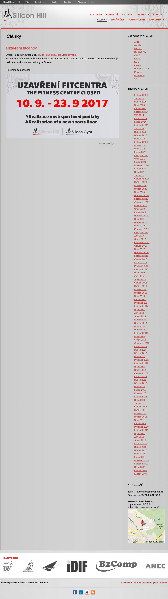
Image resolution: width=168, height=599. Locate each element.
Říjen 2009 (139, 467)
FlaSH (137, 58)
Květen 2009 (140, 474)
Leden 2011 (140, 423)
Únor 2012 (139, 386)
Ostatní (138, 65)
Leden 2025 (140, 108)
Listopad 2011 (141, 396)
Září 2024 (139, 115)
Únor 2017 (139, 249)
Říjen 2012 (139, 366)
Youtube (137, 583)
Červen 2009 (140, 470)
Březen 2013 (140, 353)
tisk (108, 143)
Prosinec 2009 (141, 460)
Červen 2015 (140, 282)
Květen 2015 (140, 286)
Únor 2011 (139, 420)
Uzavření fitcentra (21, 48)
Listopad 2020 (141, 168)
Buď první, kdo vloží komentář (61, 55)
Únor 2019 (139, 209)
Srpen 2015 (140, 279)
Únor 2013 (139, 356)
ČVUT (137, 55)
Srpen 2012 (140, 370)
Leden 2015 (140, 299)
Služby (55, 2)
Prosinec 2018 (141, 215)
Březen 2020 (140, 189)
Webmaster (126, 583)
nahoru (102, 143)
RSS (156, 583)
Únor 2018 (139, 225)
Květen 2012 (140, 376)
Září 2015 (139, 276)
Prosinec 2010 (141, 427)
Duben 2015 (140, 289)
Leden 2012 (140, 390)
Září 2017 (139, 236)
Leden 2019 (140, 212)
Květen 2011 (140, 410)
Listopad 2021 (141, 155)
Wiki (27, 2)
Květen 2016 (140, 262)
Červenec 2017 (141, 242)
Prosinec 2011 (141, 393)
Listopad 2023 (141, 125)
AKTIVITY (127, 14)
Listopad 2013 (141, 333)
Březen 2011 (140, 416)
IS (19, 2)
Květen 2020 (140, 182)
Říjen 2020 (139, 172)
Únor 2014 (139, 326)
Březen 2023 (140, 135)
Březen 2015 (140, 293)
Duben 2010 (140, 447)
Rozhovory (139, 75)
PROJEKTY (142, 14)
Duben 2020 (140, 185)
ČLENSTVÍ (112, 14)
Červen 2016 (140, 259)
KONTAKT (158, 14)
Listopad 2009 (141, 463)
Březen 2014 (140, 323)
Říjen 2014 (139, 309)
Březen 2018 (140, 222)
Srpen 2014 (140, 316)
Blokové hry (140, 52)
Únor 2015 (139, 296)
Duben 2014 (140, 319)
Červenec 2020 (141, 178)
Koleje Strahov (41, 2)
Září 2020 (139, 175)
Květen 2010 (140, 443)
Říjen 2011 (139, 400)
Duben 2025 (140, 101)
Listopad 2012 (141, 363)
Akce (94, 2)
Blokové (138, 48)
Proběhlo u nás (141, 68)
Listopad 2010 (141, 430)
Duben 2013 (140, 350)
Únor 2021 (139, 159)
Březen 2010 (140, 450)
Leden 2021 (140, 162)
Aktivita (138, 45)
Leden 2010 (140, 457)
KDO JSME (96, 14)
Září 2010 (139, 437)
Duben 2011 (140, 413)
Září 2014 (139, 313)
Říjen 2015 (139, 272)
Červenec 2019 (141, 202)
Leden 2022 (140, 152)
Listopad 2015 (141, 269)
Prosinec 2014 (141, 303)
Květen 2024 (140, 118)
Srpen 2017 (140, 239)
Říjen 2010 (139, 433)
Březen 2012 (140, 383)
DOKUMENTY (156, 19)
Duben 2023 (140, 132)
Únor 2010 (139, 453)
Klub (136, 62)
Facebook (148, 583)
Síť (135, 78)
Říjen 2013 (139, 336)
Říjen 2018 (139, 219)
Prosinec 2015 (141, 266)
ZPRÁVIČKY (117, 19)
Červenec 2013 (141, 343)
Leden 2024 (140, 122)
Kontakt (163, 583)
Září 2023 (139, 128)
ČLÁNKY (102, 19)
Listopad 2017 (141, 232)
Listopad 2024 (141, 112)
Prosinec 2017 (141, 229)
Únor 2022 (139, 148)
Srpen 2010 (140, 440)
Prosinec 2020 (141, 165)
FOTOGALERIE (136, 19)
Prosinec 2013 (141, 329)
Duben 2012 (140, 380)
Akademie (82, 2)
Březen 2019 (140, 205)
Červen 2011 (140, 406)
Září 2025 (139, 98)
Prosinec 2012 (141, 360)
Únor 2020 (139, 192)
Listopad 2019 (141, 199)
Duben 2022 (140, 145)
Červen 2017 (140, 246)
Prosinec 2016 (141, 252)
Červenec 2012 (141, 373)
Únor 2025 (139, 105)
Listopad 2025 (141, 95)
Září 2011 (139, 403)
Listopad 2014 (141, 306)
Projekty (68, 2)
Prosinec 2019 (141, 195)
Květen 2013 (140, 346)
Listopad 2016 (141, 256)
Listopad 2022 (141, 142)
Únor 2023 (139, 138)
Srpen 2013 (140, 339)
